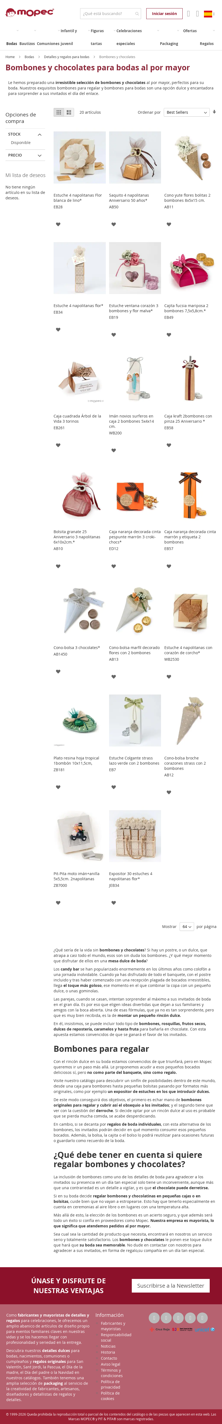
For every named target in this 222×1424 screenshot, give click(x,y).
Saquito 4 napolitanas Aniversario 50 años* (129, 198)
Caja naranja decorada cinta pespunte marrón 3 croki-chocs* (135, 537)
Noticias (108, 1346)
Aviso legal (110, 1364)
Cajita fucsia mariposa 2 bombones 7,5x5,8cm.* (186, 308)
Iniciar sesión (164, 13)
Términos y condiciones (112, 1373)
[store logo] (29, 12)
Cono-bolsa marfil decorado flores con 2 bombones (134, 650)
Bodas (30, 57)
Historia (108, 1352)
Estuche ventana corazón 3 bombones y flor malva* (133, 308)
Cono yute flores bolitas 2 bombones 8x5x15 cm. (187, 198)
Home (10, 57)
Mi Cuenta (188, 13)
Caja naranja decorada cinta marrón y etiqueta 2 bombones (190, 537)
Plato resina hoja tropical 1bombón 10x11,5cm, (76, 760)
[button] (58, 224)
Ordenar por (149, 112)
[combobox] (110, 13)
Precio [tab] (15, 155)
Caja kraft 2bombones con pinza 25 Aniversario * (188, 418)
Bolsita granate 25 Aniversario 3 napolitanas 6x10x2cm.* (77, 537)
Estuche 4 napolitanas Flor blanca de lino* (78, 198)
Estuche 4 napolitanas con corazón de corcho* (188, 650)
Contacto (109, 1358)
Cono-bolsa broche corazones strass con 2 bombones (185, 763)
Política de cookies (110, 1395)
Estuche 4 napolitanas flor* (78, 305)
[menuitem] (12, 37)
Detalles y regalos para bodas (67, 57)
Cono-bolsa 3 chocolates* (77, 647)
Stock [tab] (14, 134)
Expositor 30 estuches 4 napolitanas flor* (130, 876)
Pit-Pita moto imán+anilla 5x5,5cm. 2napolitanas (77, 876)
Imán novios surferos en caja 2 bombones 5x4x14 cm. (131, 421)
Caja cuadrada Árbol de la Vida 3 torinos (77, 418)
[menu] (111, 37)
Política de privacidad (110, 1384)
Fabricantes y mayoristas (113, 1326)
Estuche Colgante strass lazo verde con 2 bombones (134, 760)
